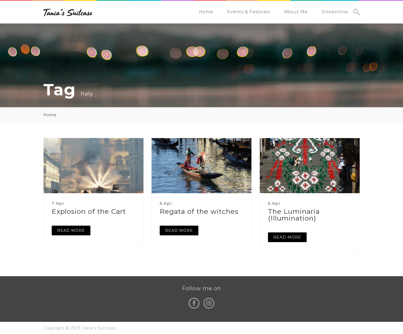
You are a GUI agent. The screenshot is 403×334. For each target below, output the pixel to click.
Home (206, 11)
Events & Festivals (248, 11)
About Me (296, 11)
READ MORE (71, 230)
